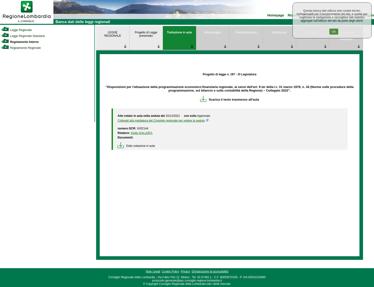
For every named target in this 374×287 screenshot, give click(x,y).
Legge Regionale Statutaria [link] (23, 36)
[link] (26, 23)
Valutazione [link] (279, 32)
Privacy (185, 271)
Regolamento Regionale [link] (21, 48)
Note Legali (153, 271)
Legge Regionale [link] (16, 30)
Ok (334, 31)
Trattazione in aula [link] (179, 32)
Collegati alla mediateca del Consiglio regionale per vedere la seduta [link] (161, 120)
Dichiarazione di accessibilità (210, 271)
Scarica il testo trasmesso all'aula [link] (229, 99)
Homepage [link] (275, 15)
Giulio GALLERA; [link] (142, 133)
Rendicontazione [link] (246, 32)
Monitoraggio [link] (212, 32)
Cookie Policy (170, 271)
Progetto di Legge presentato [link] (146, 34)
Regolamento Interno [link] (20, 42)
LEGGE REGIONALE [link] (112, 34)
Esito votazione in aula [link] (136, 146)
